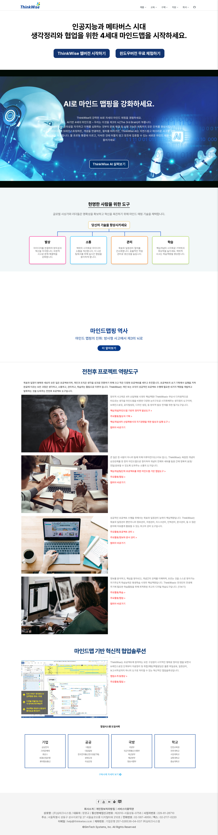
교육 (154, 7)
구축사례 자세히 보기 (110, 774)
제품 (143, 7)
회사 (186, 7)
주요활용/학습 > (117, 592)
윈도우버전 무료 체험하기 (140, 54)
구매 (164, 7)
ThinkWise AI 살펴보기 (109, 164)
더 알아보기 (109, 348)
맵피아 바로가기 (117, 427)
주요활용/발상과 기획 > (121, 416)
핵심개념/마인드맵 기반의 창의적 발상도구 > (131, 410)
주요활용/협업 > (117, 476)
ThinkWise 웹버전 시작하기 (82, 54)
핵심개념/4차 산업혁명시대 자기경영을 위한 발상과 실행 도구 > (140, 421)
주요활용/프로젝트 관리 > (122, 531)
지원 (175, 7)
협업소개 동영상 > (118, 676)
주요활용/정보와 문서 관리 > (123, 537)
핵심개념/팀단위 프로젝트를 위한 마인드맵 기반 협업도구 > (138, 471)
